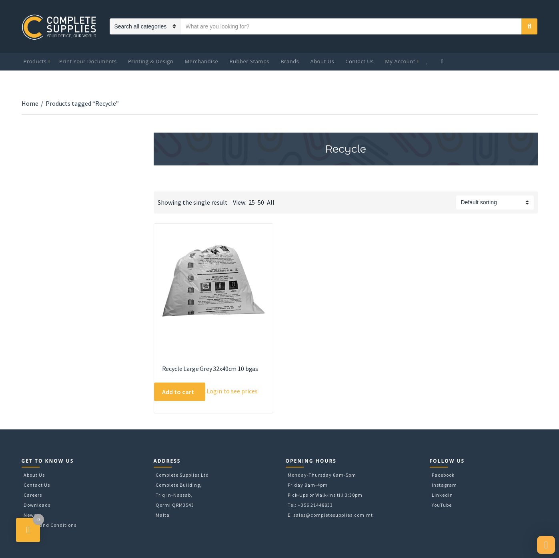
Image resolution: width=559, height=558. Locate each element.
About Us (322, 61)
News (30, 515)
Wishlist (428, 62)
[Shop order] (495, 202)
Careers (33, 495)
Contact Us (359, 61)
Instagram (444, 485)
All (270, 202)
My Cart (443, 62)
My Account (400, 61)
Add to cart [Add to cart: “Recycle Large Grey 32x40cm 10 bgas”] (178, 392)
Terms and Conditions (50, 525)
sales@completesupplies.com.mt (333, 515)
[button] (546, 545)
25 (251, 202)
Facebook (443, 475)
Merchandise (201, 61)
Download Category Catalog (161, 184)
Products (35, 61)
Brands (290, 61)
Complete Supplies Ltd (182, 475)
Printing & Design (150, 61)
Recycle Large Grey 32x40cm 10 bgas (210, 369)
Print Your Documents (88, 61)
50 (261, 202)
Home (30, 103)
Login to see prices (232, 391)
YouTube (442, 505)
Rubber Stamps (249, 61)
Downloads (37, 505)
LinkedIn (442, 495)
